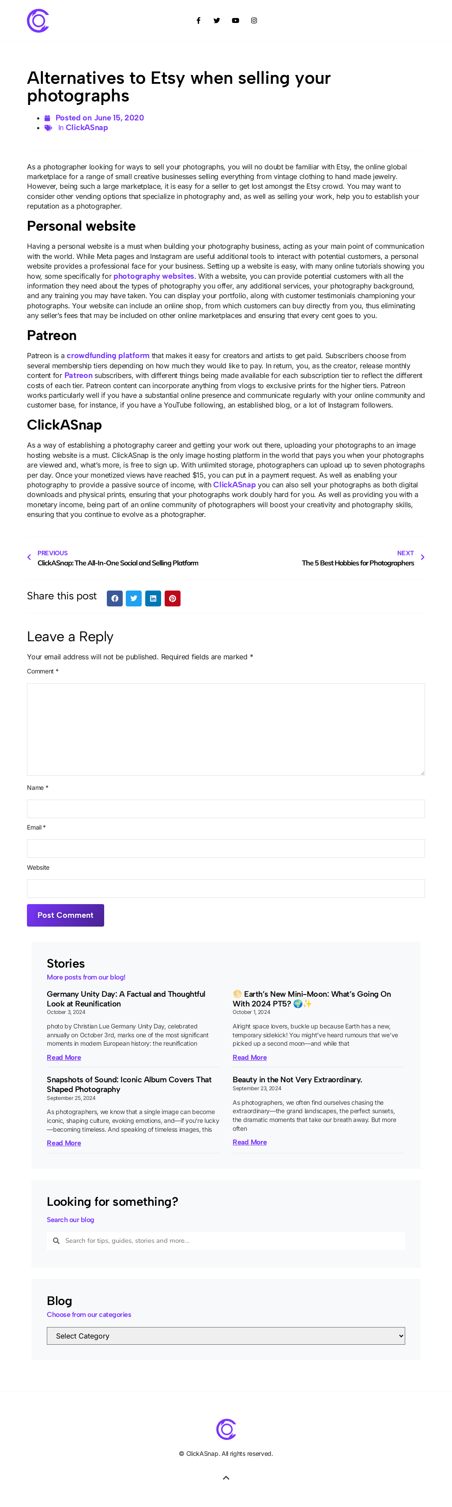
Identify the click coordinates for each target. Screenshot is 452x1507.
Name (37, 788)
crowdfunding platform (108, 355)
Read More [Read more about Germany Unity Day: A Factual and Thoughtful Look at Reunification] (64, 1057)
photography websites (153, 276)
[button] (115, 598)
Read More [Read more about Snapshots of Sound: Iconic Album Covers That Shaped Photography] (64, 1143)
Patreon (78, 375)
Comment (42, 671)
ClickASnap (87, 127)
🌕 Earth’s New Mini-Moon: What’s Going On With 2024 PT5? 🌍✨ (312, 999)
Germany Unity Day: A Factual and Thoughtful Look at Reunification (126, 999)
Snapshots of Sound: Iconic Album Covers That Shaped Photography (129, 1084)
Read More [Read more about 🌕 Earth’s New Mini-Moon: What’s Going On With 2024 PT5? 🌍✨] (250, 1057)
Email (36, 827)
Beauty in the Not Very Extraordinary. (297, 1079)
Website (38, 867)
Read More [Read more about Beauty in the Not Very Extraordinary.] (250, 1142)
